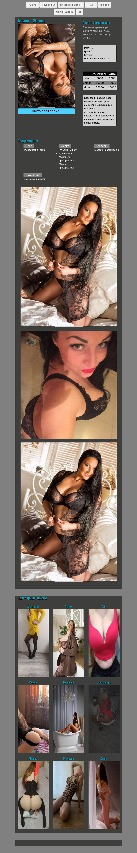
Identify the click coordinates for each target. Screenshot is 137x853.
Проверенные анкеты (71, 5)
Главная (32, 5)
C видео (91, 5)
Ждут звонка (48, 5)
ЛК (79, 12)
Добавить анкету (64, 12)
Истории (104, 5)
